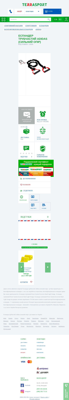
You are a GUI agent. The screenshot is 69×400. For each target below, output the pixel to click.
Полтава (19, 321)
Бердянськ (46, 326)
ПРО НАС (39, 349)
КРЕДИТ (23, 352)
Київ (4, 318)
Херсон (13, 321)
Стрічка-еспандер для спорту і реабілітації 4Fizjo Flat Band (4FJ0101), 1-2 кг (26, 271)
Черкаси (33, 321)
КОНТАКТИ (40, 352)
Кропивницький (13, 323)
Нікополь (38, 326)
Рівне (4, 323)
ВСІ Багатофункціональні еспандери (34, 247)
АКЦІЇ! (19, 11)
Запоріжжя (35, 318)
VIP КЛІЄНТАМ (41, 345)
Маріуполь (60, 318)
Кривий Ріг (44, 318)
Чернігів (26, 321)
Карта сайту (45, 397)
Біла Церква (15, 326)
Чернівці (35, 323)
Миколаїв (52, 318)
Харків (10, 318)
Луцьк (22, 326)
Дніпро (22, 318)
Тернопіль (6, 326)
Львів (28, 318)
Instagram (25, 391)
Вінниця (5, 321)
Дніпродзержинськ (25, 323)
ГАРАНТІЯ (23, 349)
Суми (47, 321)
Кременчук (44, 323)
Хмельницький (55, 321)
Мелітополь (30, 326)
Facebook (25, 385)
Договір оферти (34, 399)
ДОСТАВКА (24, 342)
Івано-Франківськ (54, 323)
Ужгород (53, 326)
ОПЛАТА (23, 345)
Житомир (41, 321)
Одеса (16, 318)
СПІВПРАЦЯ (40, 342)
